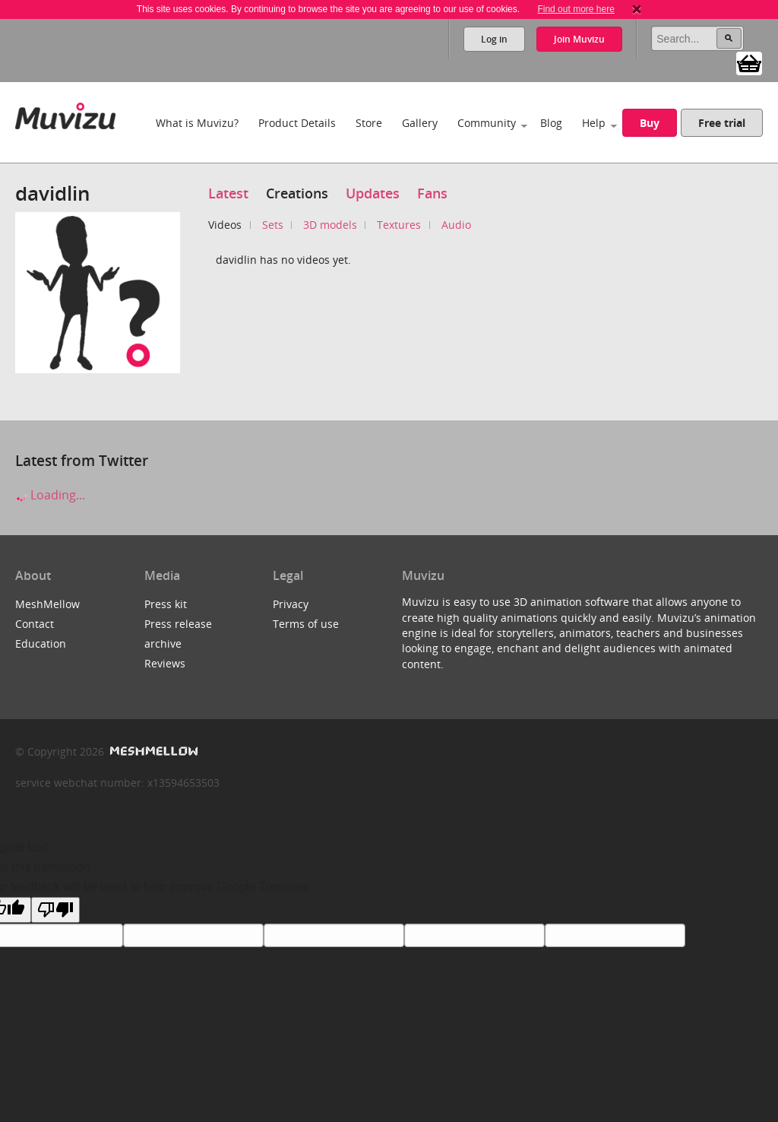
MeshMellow (47, 604)
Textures (399, 224)
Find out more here (575, 9)
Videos (225, 224)
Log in (494, 39)
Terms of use (306, 623)
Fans (432, 193)
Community (486, 123)
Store (369, 123)
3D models (330, 224)
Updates (373, 193)
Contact (34, 623)
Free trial (721, 123)
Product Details (297, 123)
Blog (551, 123)
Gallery (420, 123)
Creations (297, 193)
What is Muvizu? (197, 123)
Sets (272, 224)
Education (40, 643)
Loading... (50, 495)
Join (579, 39)
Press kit (165, 604)
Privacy (290, 604)
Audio (456, 224)
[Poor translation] (55, 910)
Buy (649, 123)
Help (594, 123)
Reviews (164, 663)
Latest (228, 193)
